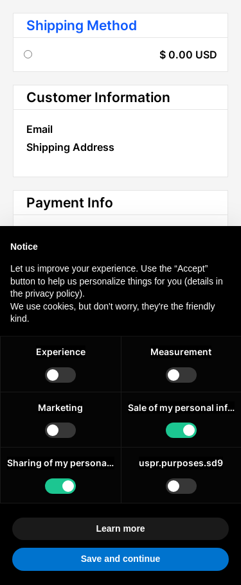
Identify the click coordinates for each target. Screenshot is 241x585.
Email (39, 129)
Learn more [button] (120, 528)
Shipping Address (70, 147)
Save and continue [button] (121, 559)
